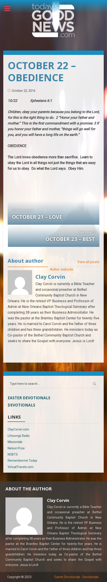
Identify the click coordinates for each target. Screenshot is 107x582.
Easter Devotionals (29, 397)
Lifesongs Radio (19, 435)
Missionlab (15, 442)
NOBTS (13, 454)
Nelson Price (16, 448)
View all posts (88, 262)
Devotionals (21, 405)
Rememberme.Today (22, 460)
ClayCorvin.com (18, 429)
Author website (61, 269)
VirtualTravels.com (20, 467)
